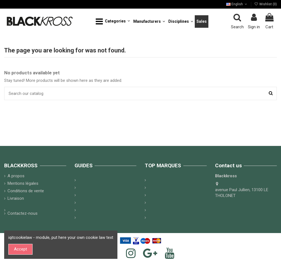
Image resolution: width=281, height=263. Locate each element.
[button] (113, 21)
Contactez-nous (23, 213)
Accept (20, 249)
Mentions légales (23, 183)
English (237, 4)
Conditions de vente (26, 190)
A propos (16, 175)
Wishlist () (265, 4)
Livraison (16, 198)
